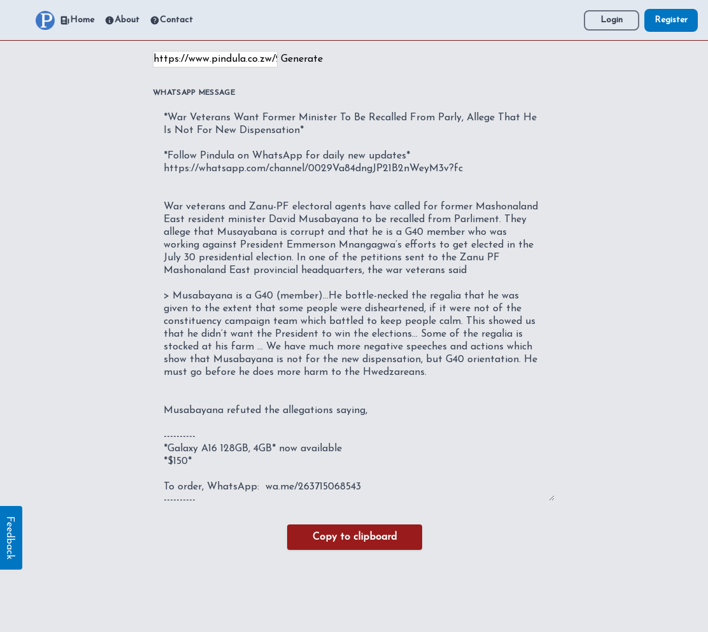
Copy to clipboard (355, 537)
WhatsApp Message (194, 93)
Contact (171, 20)
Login (611, 20)
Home (77, 20)
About (121, 20)
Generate (302, 59)
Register (671, 20)
